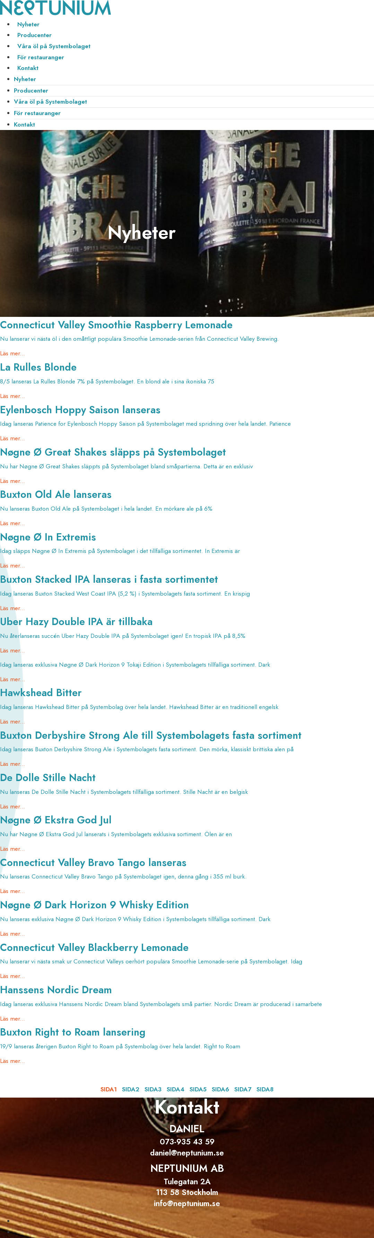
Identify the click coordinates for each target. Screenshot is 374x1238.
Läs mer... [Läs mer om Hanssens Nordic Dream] (12, 1018)
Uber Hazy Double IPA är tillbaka (76, 621)
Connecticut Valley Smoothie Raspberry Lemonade (116, 325)
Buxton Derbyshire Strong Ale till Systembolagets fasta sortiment (151, 735)
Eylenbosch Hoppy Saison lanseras (80, 409)
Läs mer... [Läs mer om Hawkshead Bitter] (12, 721)
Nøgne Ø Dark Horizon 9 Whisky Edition (94, 905)
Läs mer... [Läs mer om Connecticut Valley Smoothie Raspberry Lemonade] (12, 353)
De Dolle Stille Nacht (48, 777)
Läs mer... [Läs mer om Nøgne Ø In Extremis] (12, 565)
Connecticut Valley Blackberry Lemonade (94, 947)
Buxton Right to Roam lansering (73, 1032)
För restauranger (40, 57)
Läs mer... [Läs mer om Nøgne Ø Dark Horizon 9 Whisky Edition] (12, 933)
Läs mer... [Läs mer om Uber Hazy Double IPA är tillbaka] (12, 650)
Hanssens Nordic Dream (56, 989)
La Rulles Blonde (38, 367)
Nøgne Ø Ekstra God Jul (56, 820)
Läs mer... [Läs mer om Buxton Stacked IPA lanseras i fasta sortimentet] (12, 608)
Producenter (34, 35)
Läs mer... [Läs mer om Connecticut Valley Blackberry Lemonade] (12, 975)
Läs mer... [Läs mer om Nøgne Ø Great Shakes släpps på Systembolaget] (12, 480)
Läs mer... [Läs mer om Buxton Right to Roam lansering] (12, 1060)
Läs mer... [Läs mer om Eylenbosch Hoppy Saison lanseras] (12, 438)
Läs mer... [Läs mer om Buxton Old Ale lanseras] (12, 523)
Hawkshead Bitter (41, 692)
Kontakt (27, 67)
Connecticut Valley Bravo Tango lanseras (93, 862)
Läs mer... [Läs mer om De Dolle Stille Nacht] (12, 806)
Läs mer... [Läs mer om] (12, 679)
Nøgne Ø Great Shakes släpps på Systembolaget (113, 452)
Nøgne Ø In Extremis (48, 537)
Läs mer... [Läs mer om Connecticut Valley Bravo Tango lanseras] (12, 890)
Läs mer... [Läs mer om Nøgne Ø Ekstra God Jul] (12, 848)
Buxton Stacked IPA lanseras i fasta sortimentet (109, 579)
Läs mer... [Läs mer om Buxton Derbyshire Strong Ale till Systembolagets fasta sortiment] (12, 763)
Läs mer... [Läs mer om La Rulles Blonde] (12, 395)
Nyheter (28, 24)
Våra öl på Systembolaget (53, 46)
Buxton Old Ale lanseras (56, 494)
